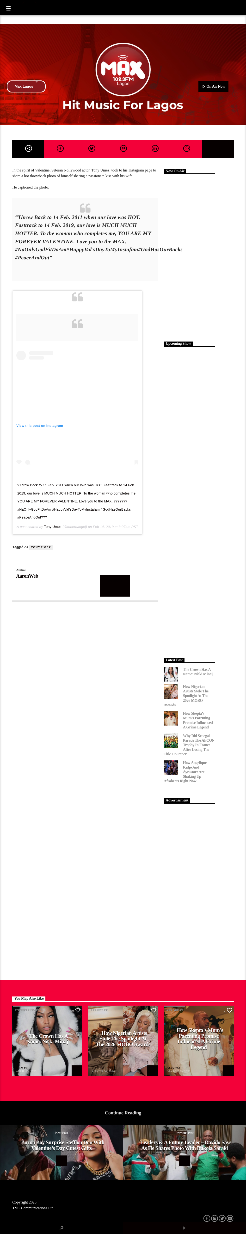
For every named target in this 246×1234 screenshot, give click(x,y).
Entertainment (28, 1010)
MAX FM (22, 1068)
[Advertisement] (189, 257)
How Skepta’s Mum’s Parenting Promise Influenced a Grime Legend (198, 720)
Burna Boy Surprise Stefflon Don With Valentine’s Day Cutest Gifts (62, 1145)
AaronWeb (27, 576)
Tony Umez (53, 527)
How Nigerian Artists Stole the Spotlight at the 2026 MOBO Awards (186, 695)
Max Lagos (26, 86)
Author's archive (115, 585)
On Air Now (213, 86)
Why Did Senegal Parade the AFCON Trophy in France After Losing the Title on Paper (189, 745)
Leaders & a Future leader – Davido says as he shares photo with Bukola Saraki (185, 1145)
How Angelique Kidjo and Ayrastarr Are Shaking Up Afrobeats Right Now (185, 772)
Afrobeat (98, 1010)
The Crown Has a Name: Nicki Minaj (198, 671)
